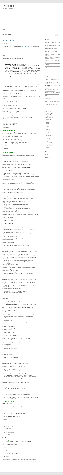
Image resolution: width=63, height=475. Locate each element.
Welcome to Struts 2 (8, 40)
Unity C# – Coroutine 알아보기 (54, 82)
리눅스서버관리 (49, 144)
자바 (29, 459)
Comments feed (48, 157)
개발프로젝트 (48, 139)
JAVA (12, 459)
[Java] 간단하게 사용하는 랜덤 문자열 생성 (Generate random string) (52, 94)
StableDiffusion (49, 135)
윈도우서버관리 (49, 145)
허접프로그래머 (48, 117)
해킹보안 (47, 147)
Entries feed (47, 156)
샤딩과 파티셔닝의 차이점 (55, 85)
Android (47, 119)
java (18, 459)
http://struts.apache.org (26, 46)
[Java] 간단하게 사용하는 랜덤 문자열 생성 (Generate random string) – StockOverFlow (52, 91)
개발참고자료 (48, 138)
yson (46, 82)
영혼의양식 (47, 114)
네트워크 (47, 141)
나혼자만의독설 (48, 111)
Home (3, 29)
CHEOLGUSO (47, 86)
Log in (46, 154)
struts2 (26, 459)
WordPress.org (48, 158)
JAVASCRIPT (48, 125)
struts (21, 459)
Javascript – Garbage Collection (51, 51)
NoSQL (47, 129)
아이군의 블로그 (8, 6)
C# (46, 120)
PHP (47, 132)
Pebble (47, 130)
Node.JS (47, 128)
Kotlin (47, 126)
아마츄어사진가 (48, 113)
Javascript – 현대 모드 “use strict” (51, 52)
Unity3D (47, 136)
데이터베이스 (48, 142)
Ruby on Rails (48, 133)
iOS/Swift (47, 122)
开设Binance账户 (48, 74)
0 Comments (4, 43)
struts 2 (23, 459)
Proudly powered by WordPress (7, 469)
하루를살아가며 (48, 116)
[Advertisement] (31, 19)
